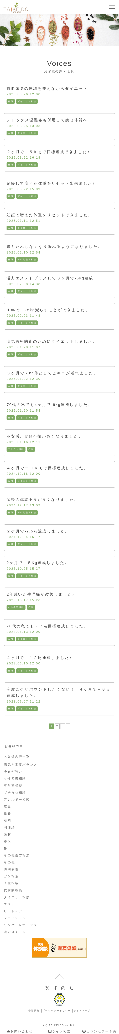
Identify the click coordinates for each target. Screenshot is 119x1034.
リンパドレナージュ (20, 925)
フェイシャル (15, 918)
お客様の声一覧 (17, 756)
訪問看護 (11, 869)
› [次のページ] (67, 726)
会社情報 (34, 1010)
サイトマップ (82, 1010)
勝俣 (7, 841)
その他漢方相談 (27, 259)
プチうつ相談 (16, 449)
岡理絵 (9, 827)
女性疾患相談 (16, 607)
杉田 (7, 848)
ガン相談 (11, 876)
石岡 (10, 101)
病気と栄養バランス (20, 764)
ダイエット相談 (27, 101)
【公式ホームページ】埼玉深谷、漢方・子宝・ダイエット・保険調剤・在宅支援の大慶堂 (15, 7)
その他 (9, 862)
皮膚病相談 (13, 890)
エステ (9, 904)
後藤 (7, 813)
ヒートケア (13, 911)
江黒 (7, 806)
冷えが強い (13, 771)
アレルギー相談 (17, 799)
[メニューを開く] (112, 7)
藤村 (7, 834)
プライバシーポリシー (56, 1010)
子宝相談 (11, 883)
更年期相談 (13, 785)
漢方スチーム (15, 932)
